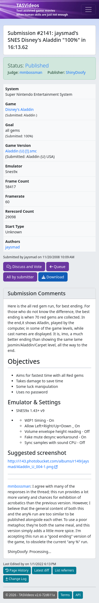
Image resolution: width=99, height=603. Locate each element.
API (78, 595)
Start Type (14, 226)
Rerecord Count (19, 211)
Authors (12, 241)
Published (37, 65)
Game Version (18, 145)
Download (53, 276)
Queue (57, 266)
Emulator (13, 166)
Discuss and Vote (24, 266)
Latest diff (41, 570)
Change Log (16, 579)
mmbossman (31, 72)
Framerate (15, 196)
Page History (17, 570)
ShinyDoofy (76, 72)
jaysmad (12, 247)
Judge (13, 72)
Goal (9, 124)
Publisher (56, 72)
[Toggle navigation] (88, 9)
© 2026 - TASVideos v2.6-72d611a (30, 595)
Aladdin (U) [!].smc (21, 150)
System (12, 88)
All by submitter (20, 276)
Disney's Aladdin (19, 109)
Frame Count (17, 181)
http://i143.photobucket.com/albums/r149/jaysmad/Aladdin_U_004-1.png (48, 464)
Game (10, 103)
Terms (65, 595)
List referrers (64, 570)
